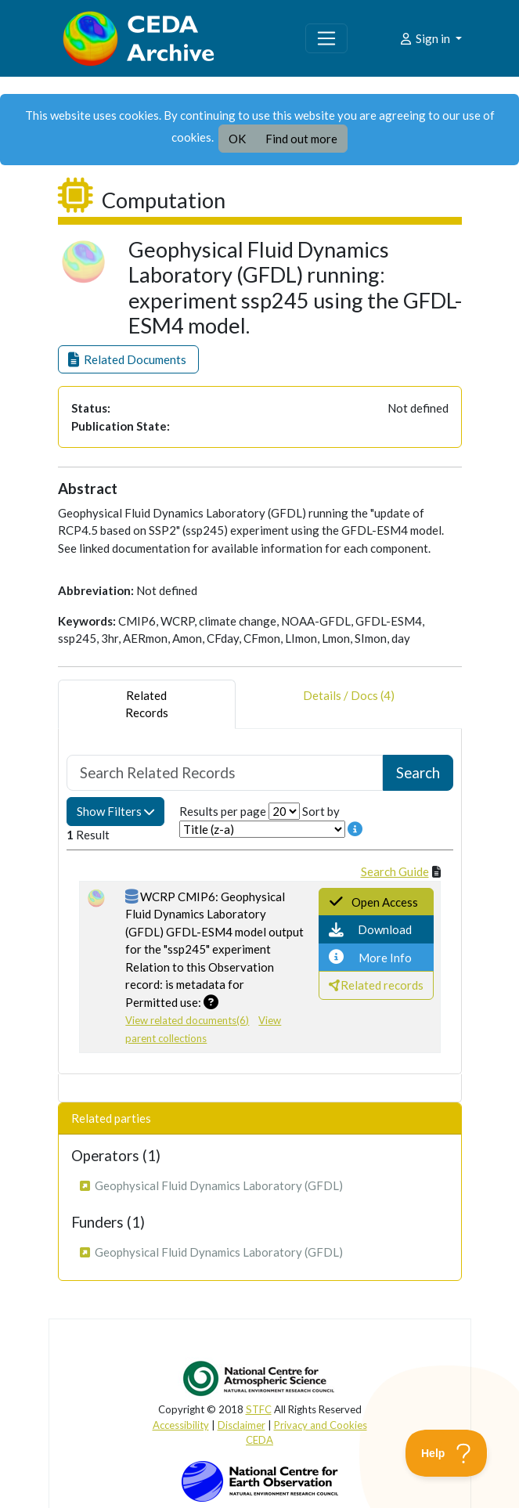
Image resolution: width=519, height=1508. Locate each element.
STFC (259, 1409)
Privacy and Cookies (320, 1425)
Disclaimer (241, 1425)
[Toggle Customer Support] (446, 1453)
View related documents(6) (187, 1020)
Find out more (301, 139)
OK (237, 139)
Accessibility (181, 1425)
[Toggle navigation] (326, 38)
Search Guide (395, 871)
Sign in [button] (425, 38)
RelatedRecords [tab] (146, 704)
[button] (128, 359)
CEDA (259, 1440)
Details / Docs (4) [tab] (349, 704)
